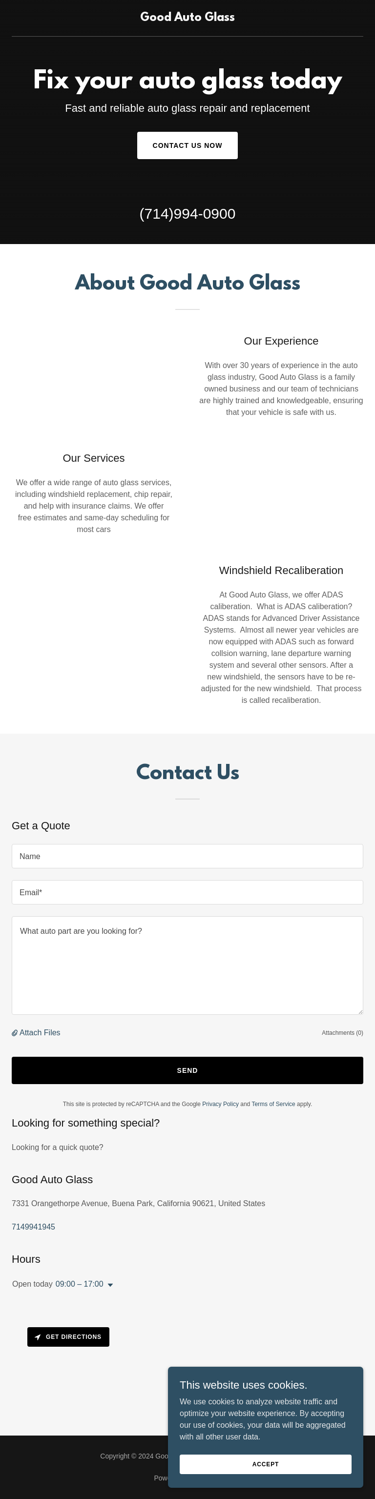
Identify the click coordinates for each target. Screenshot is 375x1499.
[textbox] (187, 856)
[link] (187, 18)
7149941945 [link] (33, 1227)
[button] (16, 1032)
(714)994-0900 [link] (188, 213)
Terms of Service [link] (273, 1104)
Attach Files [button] (40, 1032)
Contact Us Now (188, 145)
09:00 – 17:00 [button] (80, 1284)
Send (187, 1070)
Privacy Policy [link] (220, 1104)
